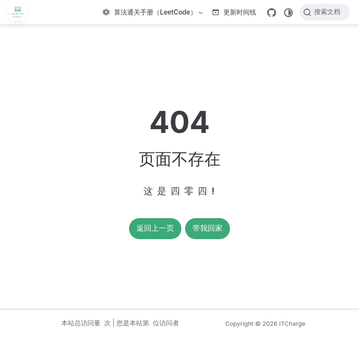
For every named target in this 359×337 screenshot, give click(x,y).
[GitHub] (271, 12)
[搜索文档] (325, 12)
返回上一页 (155, 228)
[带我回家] (20, 12)
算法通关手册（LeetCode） (154, 14)
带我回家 (208, 228)
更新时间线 (234, 12)
